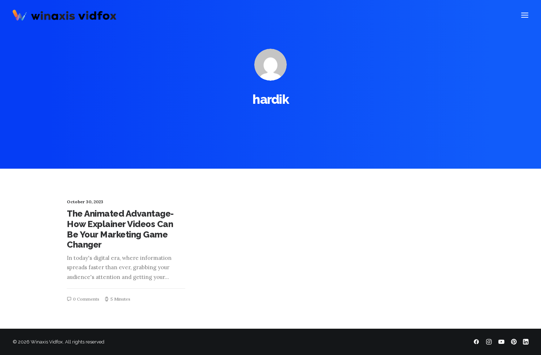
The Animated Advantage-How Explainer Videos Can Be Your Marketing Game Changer (120, 229)
